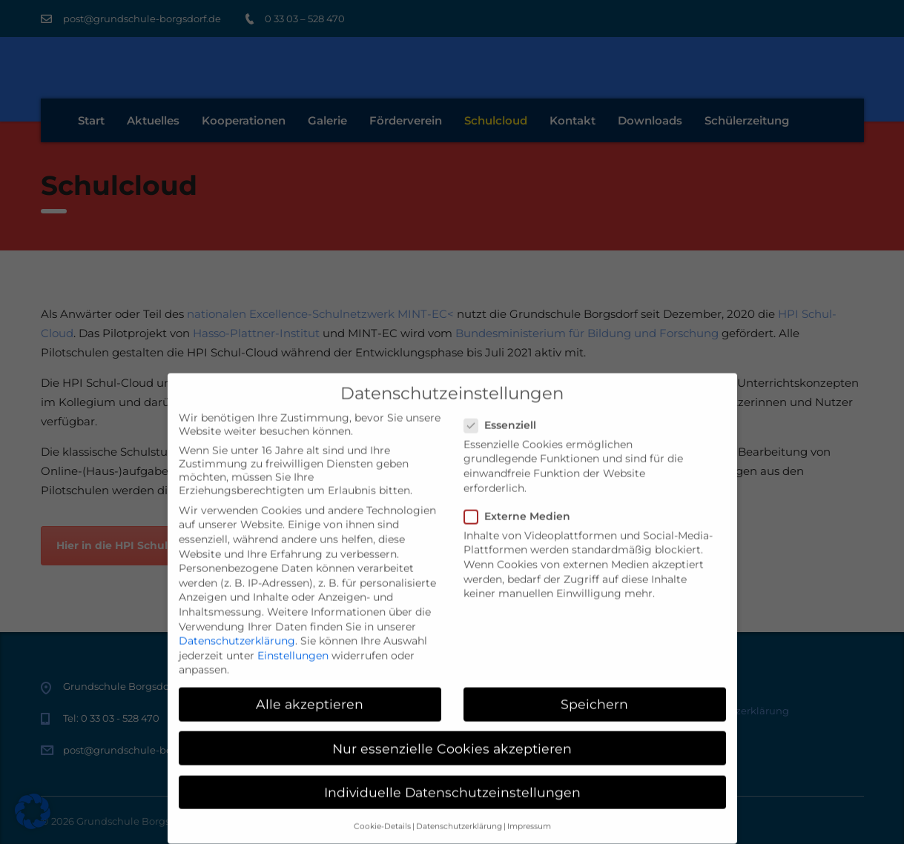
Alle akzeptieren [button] (309, 691)
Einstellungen (293, 641)
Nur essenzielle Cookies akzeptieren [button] (452, 734)
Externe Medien (521, 502)
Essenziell (504, 411)
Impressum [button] (529, 813)
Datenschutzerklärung (237, 627)
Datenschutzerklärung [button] (459, 813)
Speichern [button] (594, 691)
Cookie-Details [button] (382, 813)
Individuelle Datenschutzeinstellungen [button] (452, 778)
